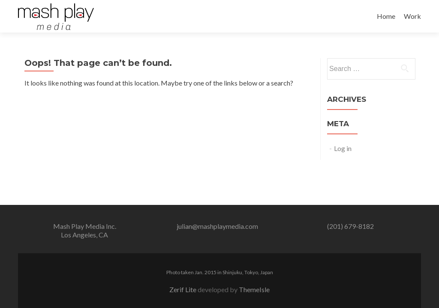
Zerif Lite (183, 289)
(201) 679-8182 (350, 226)
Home (386, 16)
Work (412, 16)
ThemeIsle (254, 289)
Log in (343, 148)
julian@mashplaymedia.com (217, 226)
